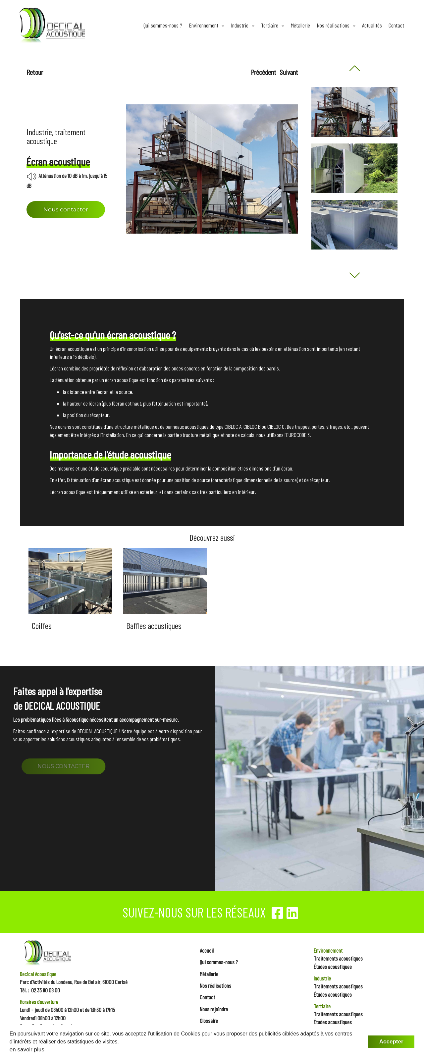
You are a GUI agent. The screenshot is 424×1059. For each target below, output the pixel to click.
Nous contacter (65, 209)
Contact (396, 25)
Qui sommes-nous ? (162, 25)
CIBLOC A (233, 426)
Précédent (263, 72)
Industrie (240, 25)
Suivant (289, 72)
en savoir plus (27, 1049)
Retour (34, 72)
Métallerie (300, 25)
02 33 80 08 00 (45, 990)
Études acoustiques (333, 966)
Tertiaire (270, 25)
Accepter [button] (391, 1041)
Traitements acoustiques (338, 958)
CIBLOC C (276, 426)
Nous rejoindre (214, 1009)
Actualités (372, 25)
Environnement (204, 25)
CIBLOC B (252, 426)
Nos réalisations (334, 25)
